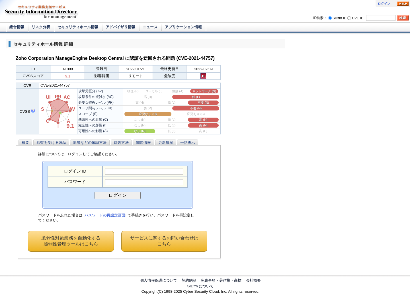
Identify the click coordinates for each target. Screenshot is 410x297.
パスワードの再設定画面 (105, 215)
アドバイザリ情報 (120, 27)
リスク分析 (41, 27)
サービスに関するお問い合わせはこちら (164, 240)
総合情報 (16, 27)
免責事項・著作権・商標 (221, 280)
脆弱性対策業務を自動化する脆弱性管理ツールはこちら (71, 240)
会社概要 (253, 280)
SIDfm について (200, 286)
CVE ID (357, 18)
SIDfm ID (340, 18)
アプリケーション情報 (183, 27)
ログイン (384, 3)
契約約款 (189, 280)
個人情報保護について (158, 280)
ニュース (150, 27)
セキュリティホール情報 (78, 27)
